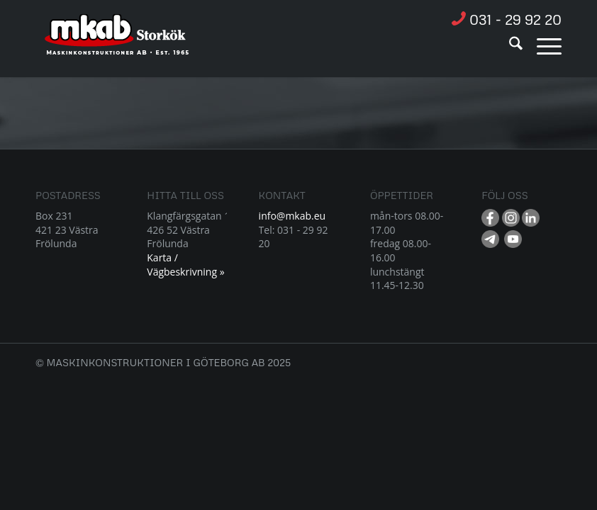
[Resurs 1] (117, 41)
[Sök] (509, 45)
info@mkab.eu (292, 215)
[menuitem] (509, 45)
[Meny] (542, 45)
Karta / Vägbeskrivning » (185, 264)
